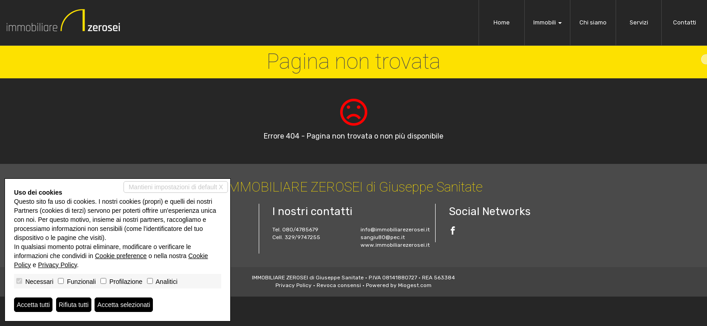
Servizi (639, 22)
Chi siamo (593, 22)
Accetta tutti (33, 304)
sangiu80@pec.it (383, 237)
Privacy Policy (293, 285)
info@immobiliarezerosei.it (395, 229)
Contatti (684, 22)
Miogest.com (415, 285)
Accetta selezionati (123, 304)
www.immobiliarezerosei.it (395, 245)
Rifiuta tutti (74, 304)
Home (501, 22)
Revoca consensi (339, 285)
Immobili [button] (547, 22)
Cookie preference (121, 255)
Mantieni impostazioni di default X (175, 187)
